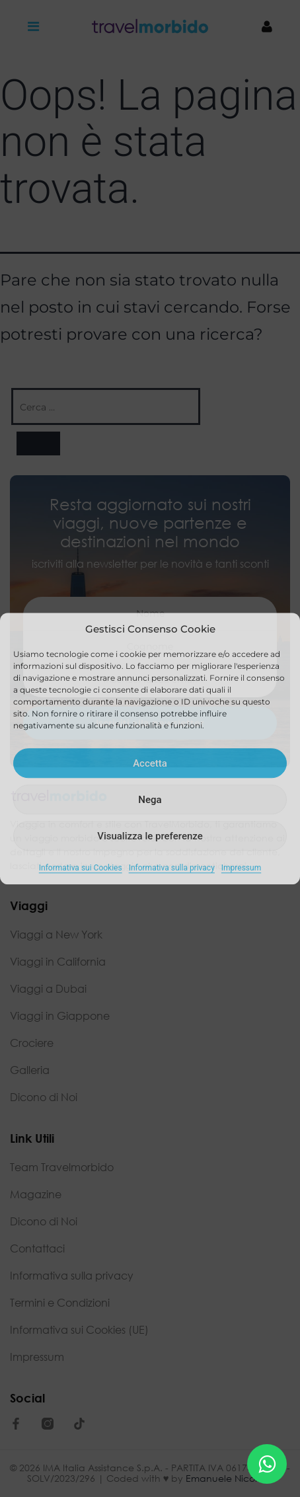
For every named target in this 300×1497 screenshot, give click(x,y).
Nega (149, 800)
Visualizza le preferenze (150, 836)
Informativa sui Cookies (80, 867)
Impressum (241, 867)
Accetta (150, 763)
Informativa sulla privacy (172, 867)
